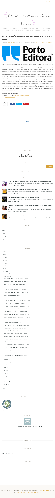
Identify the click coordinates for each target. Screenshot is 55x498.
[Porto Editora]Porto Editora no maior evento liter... (15, 339)
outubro (6, 359)
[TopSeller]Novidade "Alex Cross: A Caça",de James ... (16, 336)
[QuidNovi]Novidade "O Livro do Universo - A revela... (16, 278)
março (5, 378)
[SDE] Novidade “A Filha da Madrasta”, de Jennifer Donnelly (23, 197)
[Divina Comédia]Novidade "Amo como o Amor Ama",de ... (17, 286)
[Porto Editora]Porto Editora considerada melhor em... (16, 306)
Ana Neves (11, 42)
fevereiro (6, 381)
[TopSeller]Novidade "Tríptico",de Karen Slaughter (15, 333)
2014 (4, 268)
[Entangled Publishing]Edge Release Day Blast (14, 284)
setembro (6, 362)
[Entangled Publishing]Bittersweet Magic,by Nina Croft (16, 325)
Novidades (4, 236)
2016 (4, 263)
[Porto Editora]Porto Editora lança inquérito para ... (15, 289)
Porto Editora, (49, 42)
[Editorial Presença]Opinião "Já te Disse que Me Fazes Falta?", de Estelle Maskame (29, 181)
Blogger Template (21, 492)
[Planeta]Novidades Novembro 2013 (12, 322)
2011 (4, 391)
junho (5, 370)
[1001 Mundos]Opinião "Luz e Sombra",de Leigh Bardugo (17, 300)
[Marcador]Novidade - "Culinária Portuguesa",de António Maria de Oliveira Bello (28, 189)
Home (3, 230)
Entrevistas (4, 242)
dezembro (6, 273)
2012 (4, 388)
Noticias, (43, 42)
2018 (4, 257)
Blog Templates (44, 490)
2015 (4, 265)
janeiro (5, 384)
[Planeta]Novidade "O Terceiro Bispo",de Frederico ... (16, 281)
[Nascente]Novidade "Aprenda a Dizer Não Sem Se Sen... (17, 297)
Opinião (3, 233)
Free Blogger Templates (34, 492)
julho (5, 367)
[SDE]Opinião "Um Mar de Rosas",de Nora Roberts (15, 311)
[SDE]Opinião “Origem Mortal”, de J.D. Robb (19, 215)
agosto (5, 364)
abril (5, 376)
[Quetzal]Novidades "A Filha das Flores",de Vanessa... (16, 355)
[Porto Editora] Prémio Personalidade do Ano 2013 (15, 350)
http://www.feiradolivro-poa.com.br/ (22, 95)
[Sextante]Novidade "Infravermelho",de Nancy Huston (16, 303)
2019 (4, 254)
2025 (4, 251)
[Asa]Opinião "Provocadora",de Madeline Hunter (15, 328)
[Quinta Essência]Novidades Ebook (12, 295)
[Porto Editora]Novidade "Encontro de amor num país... (16, 347)
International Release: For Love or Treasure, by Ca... (16, 352)
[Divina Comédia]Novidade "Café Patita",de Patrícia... (16, 308)
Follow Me (4, 456)
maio (5, 373)
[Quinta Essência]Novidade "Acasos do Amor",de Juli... (16, 292)
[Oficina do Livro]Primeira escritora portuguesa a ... (15, 341)
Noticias (3, 239)
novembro (6, 276)
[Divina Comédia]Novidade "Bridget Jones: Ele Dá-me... (17, 344)
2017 (4, 260)
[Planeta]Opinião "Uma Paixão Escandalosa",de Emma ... (17, 314)
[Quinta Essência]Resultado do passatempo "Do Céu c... (17, 317)
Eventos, (38, 42)
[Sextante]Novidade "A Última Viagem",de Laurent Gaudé (17, 319)
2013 (4, 271)
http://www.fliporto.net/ (10, 97)
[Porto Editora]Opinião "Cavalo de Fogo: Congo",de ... (16, 330)
